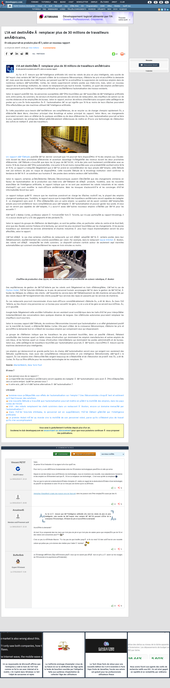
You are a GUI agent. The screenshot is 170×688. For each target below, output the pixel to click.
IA (45, 6)
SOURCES (91, 9)
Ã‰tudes (104, 2)
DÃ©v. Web (74, 6)
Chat (71, 2)
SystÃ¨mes (127, 6)
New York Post (35, 365)
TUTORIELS (36, 9)
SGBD (102, 6)
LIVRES (62, 9)
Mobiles (117, 6)
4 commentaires (49, 48)
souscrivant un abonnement (57, 430)
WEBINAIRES (53, 9)
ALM (50, 6)
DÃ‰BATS (101, 9)
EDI (82, 6)
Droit (114, 2)
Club (122, 2)
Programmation (92, 6)
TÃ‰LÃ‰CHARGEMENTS (76, 9)
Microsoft (58, 6)
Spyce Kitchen (106, 240)
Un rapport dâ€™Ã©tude (18, 157)
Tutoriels (46, 2)
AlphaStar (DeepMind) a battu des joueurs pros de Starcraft (55, 494)
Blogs (63, 2)
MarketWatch (20, 365)
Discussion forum (149, 65)
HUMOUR (123, 9)
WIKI (109, 9)
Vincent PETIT (18, 462)
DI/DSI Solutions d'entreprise (24, 6)
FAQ (55, 2)
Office (109, 6)
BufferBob (18, 555)
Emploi (94, 2)
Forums (35, 2)
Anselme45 (18, 510)
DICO (115, 9)
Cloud (40, 6)
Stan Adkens (34, 48)
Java (65, 6)
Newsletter (82, 2)
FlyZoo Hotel (12, 290)
